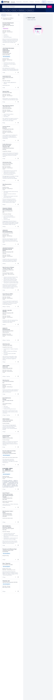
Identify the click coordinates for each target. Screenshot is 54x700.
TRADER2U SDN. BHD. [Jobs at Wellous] (7, 345)
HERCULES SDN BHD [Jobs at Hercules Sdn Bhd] (7, 295)
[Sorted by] (19, 15)
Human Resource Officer (8, 293)
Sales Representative (7, 184)
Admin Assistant (6, 418)
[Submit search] (49, 6)
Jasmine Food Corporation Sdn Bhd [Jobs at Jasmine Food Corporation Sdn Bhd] (10, 582)
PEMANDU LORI (6, 580)
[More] (16, 44)
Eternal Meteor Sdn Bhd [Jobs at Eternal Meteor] (8, 564)
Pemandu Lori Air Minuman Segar (10, 549)
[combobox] (18, 6)
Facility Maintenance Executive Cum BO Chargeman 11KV (7, 145)
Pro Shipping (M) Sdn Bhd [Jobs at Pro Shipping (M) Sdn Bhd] (8, 129)
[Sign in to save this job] (18, 44)
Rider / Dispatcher (6, 563)
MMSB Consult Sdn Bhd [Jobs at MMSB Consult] (8, 438)
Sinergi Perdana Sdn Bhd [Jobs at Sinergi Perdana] (8, 232)
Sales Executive (6, 380)
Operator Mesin (6, 91)
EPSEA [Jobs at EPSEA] (4, 185)
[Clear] (34, 6)
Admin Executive (6, 344)
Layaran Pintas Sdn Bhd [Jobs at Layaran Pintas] (7, 368)
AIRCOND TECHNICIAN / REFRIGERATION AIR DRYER (8, 249)
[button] (19, 15)
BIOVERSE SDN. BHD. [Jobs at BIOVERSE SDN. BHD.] (7, 92)
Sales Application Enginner (8, 105)
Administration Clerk (7, 162)
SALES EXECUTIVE (7, 76)
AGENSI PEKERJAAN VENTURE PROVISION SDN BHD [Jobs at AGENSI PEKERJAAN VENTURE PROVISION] (7, 515)
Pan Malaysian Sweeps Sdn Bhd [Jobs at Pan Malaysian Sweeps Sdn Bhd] (9, 453)
